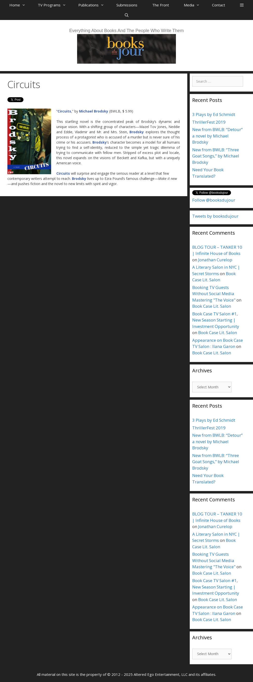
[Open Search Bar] (126, 15)
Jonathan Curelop (215, 260)
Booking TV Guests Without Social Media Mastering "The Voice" (213, 293)
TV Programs (54, 5)
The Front (160, 4)
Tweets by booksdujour (215, 216)
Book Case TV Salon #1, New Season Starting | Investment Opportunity (215, 320)
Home (19, 5)
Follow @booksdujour (213, 200)
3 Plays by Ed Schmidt (213, 114)
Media (194, 5)
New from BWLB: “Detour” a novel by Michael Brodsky (217, 136)
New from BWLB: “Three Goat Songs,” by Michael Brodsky (215, 156)
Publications (93, 5)
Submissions (126, 4)
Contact (218, 4)
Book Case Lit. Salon (211, 306)
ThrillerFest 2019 (209, 122)
